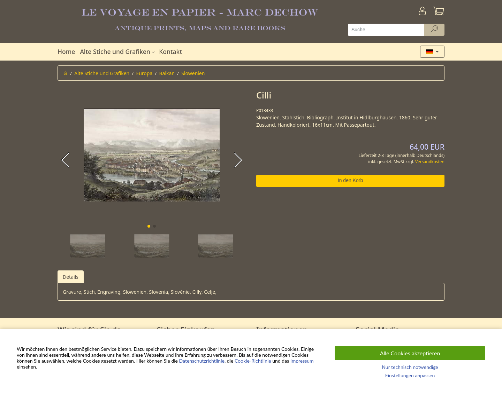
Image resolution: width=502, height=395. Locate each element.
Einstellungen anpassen (410, 375)
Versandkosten (429, 162)
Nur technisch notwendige (410, 367)
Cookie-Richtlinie (253, 361)
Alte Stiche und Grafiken (118, 51)
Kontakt (170, 51)
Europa (144, 73)
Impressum (302, 361)
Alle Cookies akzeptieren (410, 353)
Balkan (167, 73)
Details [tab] (70, 277)
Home (66, 51)
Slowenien (193, 73)
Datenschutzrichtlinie (202, 361)
